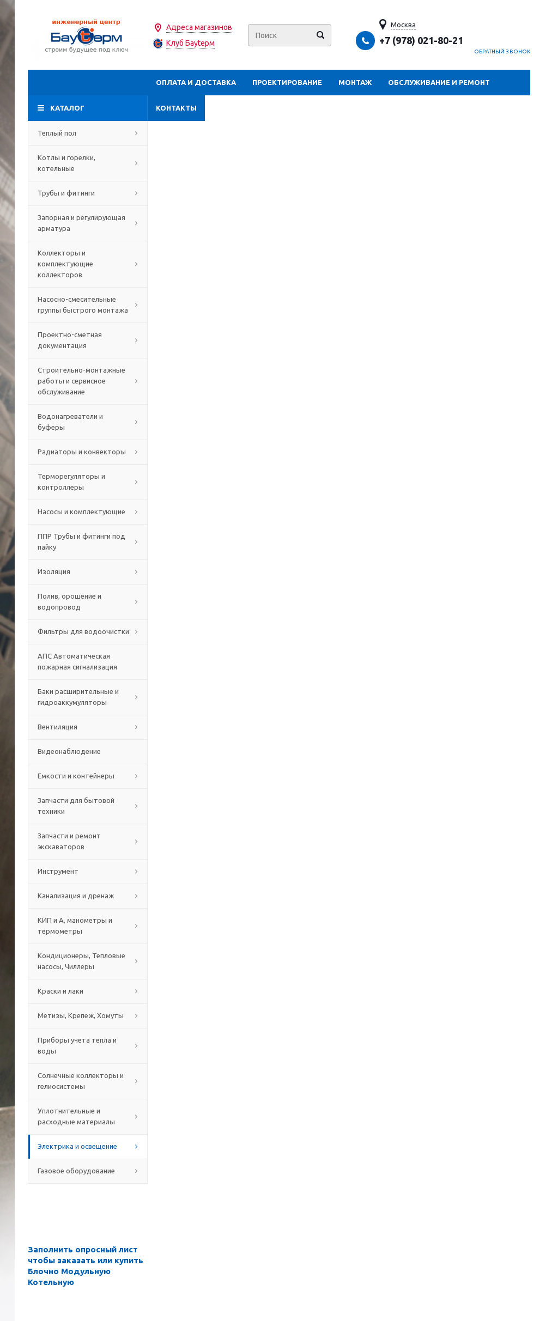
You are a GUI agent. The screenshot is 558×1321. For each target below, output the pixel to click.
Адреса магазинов (199, 27)
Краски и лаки (88, 991)
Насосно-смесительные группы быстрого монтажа (88, 304)
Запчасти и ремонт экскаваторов (88, 841)
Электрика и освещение (88, 1146)
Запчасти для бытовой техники (88, 805)
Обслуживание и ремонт (439, 82)
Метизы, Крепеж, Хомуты (88, 1015)
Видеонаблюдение (88, 751)
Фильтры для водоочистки (88, 631)
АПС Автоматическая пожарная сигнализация (88, 661)
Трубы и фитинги (88, 193)
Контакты (176, 108)
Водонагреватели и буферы (88, 421)
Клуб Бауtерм (190, 43)
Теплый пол (88, 133)
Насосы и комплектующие (88, 511)
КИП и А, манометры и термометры (88, 925)
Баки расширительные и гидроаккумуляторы (88, 696)
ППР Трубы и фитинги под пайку (88, 541)
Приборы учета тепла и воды (88, 1045)
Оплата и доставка (196, 82)
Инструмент (88, 871)
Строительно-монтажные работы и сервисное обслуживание (88, 380)
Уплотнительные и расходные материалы (88, 1116)
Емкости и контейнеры (88, 776)
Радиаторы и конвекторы (88, 451)
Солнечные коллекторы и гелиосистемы (88, 1081)
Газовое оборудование (88, 1170)
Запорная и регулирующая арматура (88, 223)
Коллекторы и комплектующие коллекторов (88, 263)
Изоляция (88, 571)
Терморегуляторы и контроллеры (88, 481)
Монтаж (355, 82)
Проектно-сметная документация (88, 340)
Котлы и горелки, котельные (88, 163)
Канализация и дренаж (88, 895)
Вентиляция (88, 726)
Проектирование (287, 82)
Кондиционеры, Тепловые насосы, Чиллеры (88, 961)
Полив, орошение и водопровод (88, 601)
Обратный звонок (502, 51)
